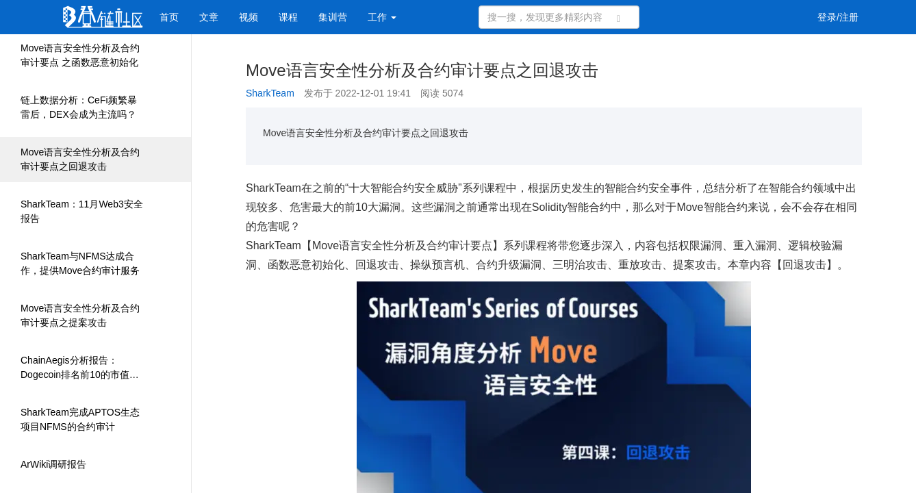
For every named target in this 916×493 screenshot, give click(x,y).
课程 (288, 17)
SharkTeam (270, 93)
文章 (208, 17)
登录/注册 (837, 17)
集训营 (332, 17)
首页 (169, 17)
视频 (248, 17)
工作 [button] (382, 17)
